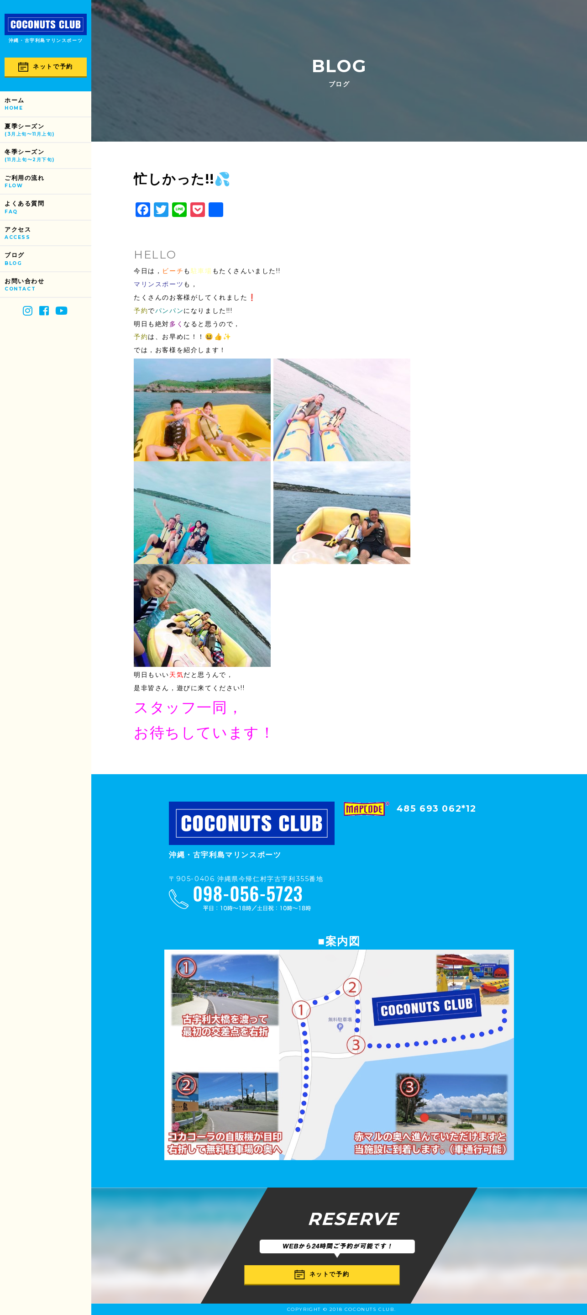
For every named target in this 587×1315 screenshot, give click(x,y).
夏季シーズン (48, 130)
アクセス (48, 233)
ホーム (48, 104)
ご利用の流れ (48, 182)
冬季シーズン (48, 156)
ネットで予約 (45, 67)
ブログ (48, 259)
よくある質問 (48, 207)
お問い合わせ (48, 285)
